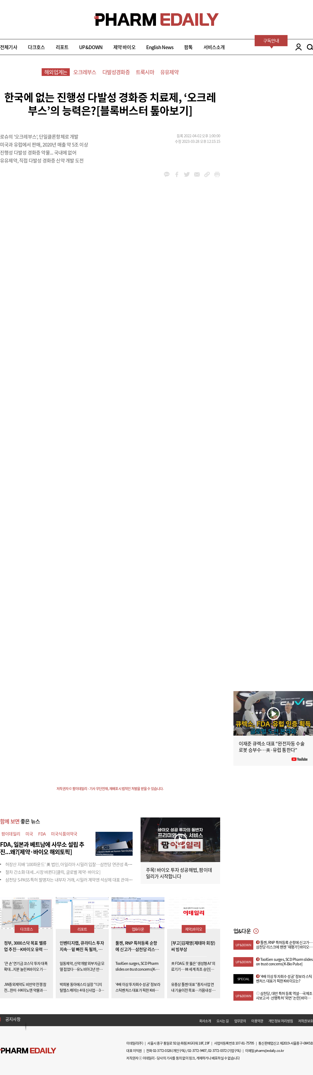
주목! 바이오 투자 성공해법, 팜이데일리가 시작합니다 (179, 873)
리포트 (62, 47)
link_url (207, 174)
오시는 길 (222, 1020)
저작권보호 (305, 1020)
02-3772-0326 (162, 1050)
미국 (29, 833)
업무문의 (240, 1020)
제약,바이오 (193, 929)
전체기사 (8, 47)
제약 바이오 (124, 47)
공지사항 (12, 1019)
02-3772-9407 (197, 1050)
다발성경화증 (116, 72)
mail (197, 174)
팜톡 (188, 47)
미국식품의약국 (64, 833)
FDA (42, 833)
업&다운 (138, 929)
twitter (187, 174)
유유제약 (169, 72)
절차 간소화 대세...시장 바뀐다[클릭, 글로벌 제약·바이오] (52, 872)
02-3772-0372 (217, 1050)
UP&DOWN (90, 47)
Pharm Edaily (28, 1050)
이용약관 (257, 1020)
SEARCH (310, 47)
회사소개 (205, 1020)
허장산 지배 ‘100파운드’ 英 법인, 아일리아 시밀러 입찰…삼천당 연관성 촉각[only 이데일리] (81, 864)
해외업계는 (55, 72)
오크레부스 (84, 72)
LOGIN (297, 47)
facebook (177, 174)
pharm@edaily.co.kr (269, 1050)
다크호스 (36, 47)
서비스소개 (214, 47)
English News (159, 47)
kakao (167, 174)
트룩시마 (145, 72)
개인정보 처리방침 (280, 1020)
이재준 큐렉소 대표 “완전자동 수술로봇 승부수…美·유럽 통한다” (272, 746)
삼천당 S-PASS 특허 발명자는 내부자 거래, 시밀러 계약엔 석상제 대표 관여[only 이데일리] (79, 879)
